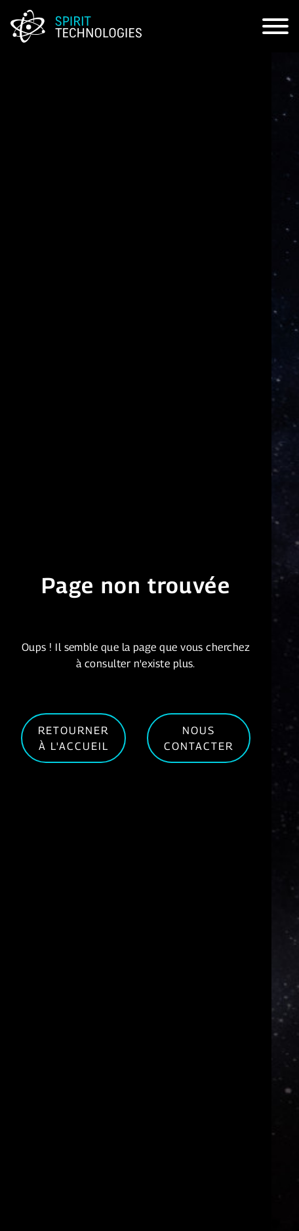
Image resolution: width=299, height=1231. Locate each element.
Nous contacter (198, 738)
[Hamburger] (275, 26)
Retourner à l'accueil (73, 738)
